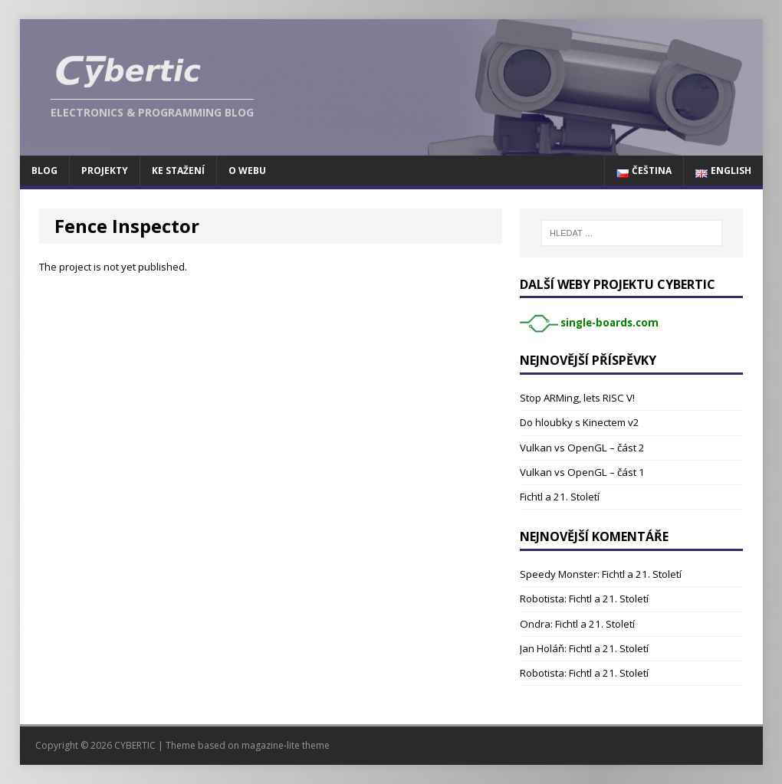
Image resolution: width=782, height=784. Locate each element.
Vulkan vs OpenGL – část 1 (582, 472)
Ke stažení (178, 170)
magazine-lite (271, 745)
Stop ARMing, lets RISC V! (577, 398)
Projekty (104, 170)
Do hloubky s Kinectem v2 (579, 422)
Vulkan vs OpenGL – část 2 (582, 447)
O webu (247, 170)
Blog (44, 170)
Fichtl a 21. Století (560, 497)
